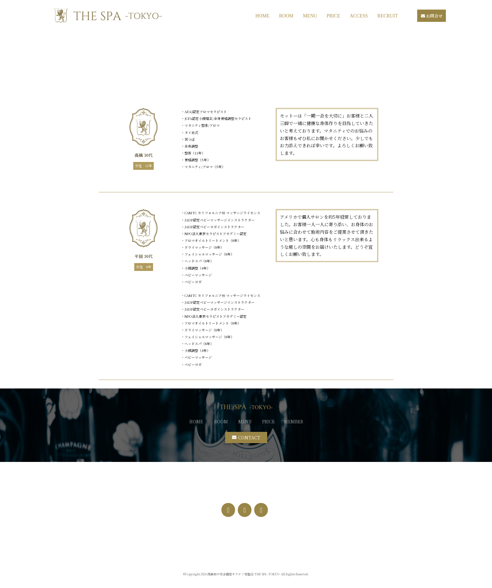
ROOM (286, 15)
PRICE (333, 15)
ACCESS (359, 15)
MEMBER (293, 421)
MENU (310, 15)
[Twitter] (261, 510)
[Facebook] (228, 510)
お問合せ (431, 15)
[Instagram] (244, 510)
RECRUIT (388, 15)
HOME (262, 15)
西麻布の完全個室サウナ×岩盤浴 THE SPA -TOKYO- (243, 574)
